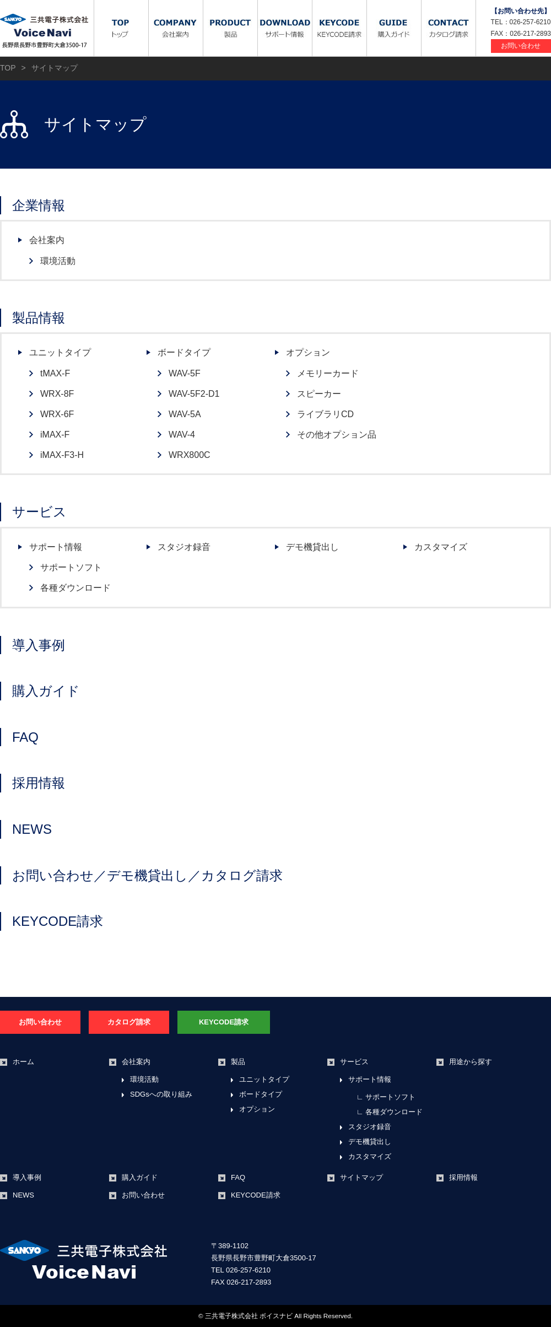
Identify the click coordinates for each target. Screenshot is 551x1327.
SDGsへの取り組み (161, 1094)
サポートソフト (71, 567)
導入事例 (38, 645)
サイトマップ (361, 1177)
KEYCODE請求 (57, 921)
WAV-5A (185, 414)
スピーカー (319, 393)
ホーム (23, 1062)
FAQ (25, 737)
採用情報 (38, 782)
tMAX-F (55, 373)
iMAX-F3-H (62, 455)
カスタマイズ (440, 547)
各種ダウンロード (75, 587)
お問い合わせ (521, 46)
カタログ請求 (128, 1022)
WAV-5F (185, 373)
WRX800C (189, 455)
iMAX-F (54, 434)
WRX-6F (57, 414)
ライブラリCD (325, 414)
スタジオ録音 (184, 547)
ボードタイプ (184, 352)
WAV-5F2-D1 (194, 393)
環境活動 (57, 261)
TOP (8, 67)
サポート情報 (55, 547)
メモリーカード (328, 373)
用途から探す (470, 1062)
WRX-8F (57, 393)
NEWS (32, 829)
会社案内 (46, 240)
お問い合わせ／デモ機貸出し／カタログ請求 (147, 875)
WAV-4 (182, 434)
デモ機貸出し (312, 547)
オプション (308, 352)
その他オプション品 (336, 434)
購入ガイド (46, 690)
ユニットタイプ (60, 352)
